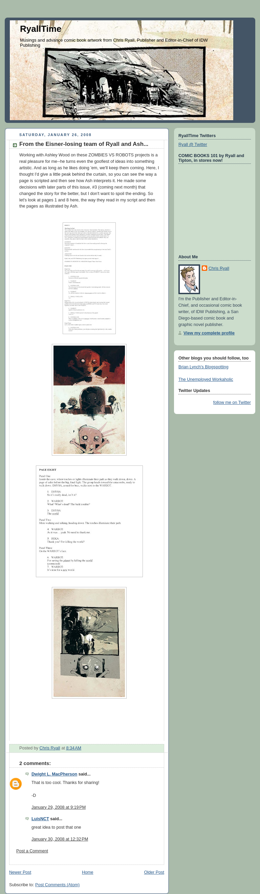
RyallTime (40, 29)
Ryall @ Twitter (192, 144)
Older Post (154, 872)
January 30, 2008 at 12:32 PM (59, 839)
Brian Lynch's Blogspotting (203, 367)
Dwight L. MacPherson (54, 774)
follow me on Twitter (232, 402)
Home (87, 872)
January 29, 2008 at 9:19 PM (58, 807)
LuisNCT (40, 818)
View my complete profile (209, 333)
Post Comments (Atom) (57, 884)
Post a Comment (32, 851)
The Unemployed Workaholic (205, 379)
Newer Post (20, 872)
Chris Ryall (219, 268)
